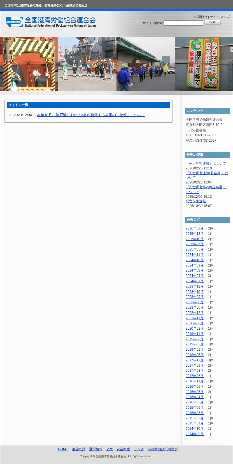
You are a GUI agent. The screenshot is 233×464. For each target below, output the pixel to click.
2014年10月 (195, 429)
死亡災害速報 (196, 201)
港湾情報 (95, 449)
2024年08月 (195, 270)
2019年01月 (195, 350)
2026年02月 (195, 228)
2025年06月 (195, 244)
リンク (139, 449)
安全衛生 (123, 449)
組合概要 (78, 449)
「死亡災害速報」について (206, 164)
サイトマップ (220, 17)
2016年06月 (195, 387)
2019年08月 (195, 339)
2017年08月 (195, 371)
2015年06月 (195, 408)
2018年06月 (195, 355)
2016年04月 (195, 397)
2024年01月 (195, 281)
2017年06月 (195, 376)
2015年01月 (195, 423)
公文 (109, 449)
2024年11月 (195, 255)
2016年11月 (195, 381)
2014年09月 (195, 434)
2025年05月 (195, 249)
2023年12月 (195, 286)
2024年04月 (195, 276)
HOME (63, 449)
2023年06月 (195, 307)
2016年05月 (195, 392)
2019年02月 (195, 344)
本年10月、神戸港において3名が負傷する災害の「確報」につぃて (91, 115)
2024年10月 (195, 260)
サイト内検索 (153, 23)
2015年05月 (195, 413)
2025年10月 (195, 239)
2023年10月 (195, 292)
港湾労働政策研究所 (163, 449)
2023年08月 (195, 302)
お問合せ (201, 17)
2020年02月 (195, 328)
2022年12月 (195, 313)
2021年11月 (195, 318)
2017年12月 (195, 360)
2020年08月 (195, 323)
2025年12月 (195, 234)
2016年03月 (195, 402)
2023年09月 (195, 297)
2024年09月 (195, 265)
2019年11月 (195, 334)
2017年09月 (195, 365)
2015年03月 (195, 418)
